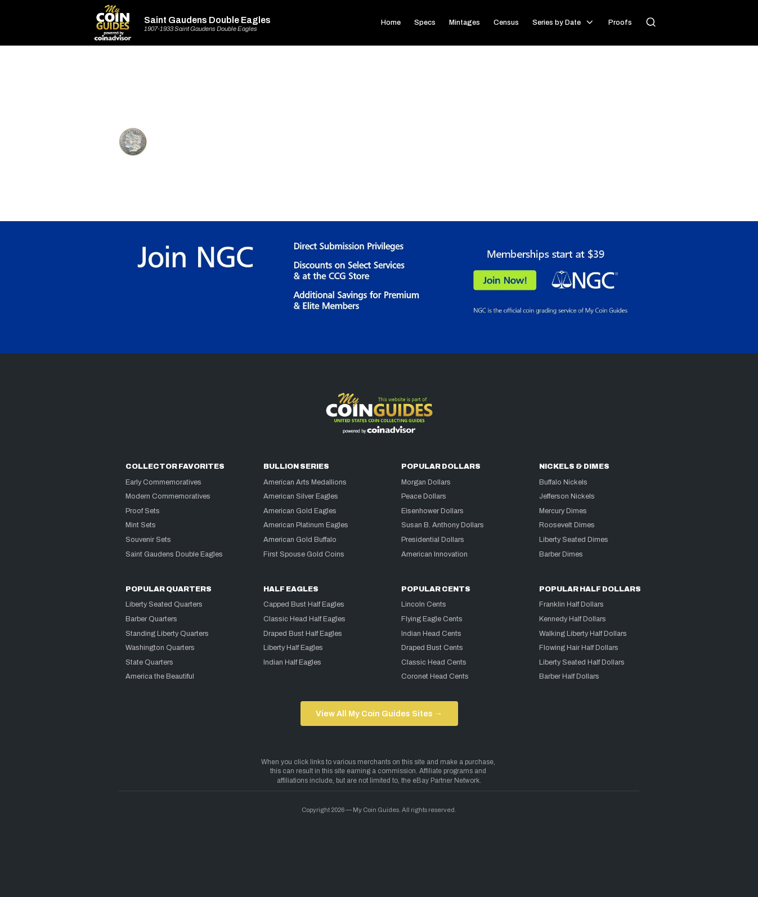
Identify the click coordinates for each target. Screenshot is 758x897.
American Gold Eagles (300, 511)
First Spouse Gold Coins (303, 554)
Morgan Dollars (426, 482)
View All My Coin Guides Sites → (379, 713)
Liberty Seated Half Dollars (582, 662)
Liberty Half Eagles (293, 648)
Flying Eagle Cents (432, 619)
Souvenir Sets (148, 540)
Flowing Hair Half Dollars (578, 648)
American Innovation (434, 554)
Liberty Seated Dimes (573, 540)
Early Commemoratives (163, 482)
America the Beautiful (159, 676)
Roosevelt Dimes (567, 525)
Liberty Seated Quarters (164, 604)
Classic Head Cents (434, 662)
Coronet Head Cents (435, 676)
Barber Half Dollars (569, 676)
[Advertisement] (379, 91)
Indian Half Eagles (292, 662)
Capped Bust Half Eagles (303, 604)
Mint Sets (140, 525)
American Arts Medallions (305, 482)
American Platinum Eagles (305, 525)
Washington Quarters (160, 648)
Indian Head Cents (431, 634)
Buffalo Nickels (563, 482)
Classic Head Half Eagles (304, 619)
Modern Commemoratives (167, 496)
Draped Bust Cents (432, 648)
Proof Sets (142, 511)
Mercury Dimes (563, 511)
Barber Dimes (561, 554)
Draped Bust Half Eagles (302, 634)
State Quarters (149, 662)
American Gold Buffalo (300, 540)
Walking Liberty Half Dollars (583, 634)
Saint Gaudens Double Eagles (207, 20)
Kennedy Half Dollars (572, 619)
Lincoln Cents (423, 604)
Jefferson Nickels (567, 496)
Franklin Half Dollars (571, 604)
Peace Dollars (423, 496)
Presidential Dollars (432, 540)
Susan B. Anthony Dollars (442, 525)
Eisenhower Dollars (432, 511)
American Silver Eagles (300, 496)
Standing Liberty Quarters (167, 634)
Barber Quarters (151, 619)
